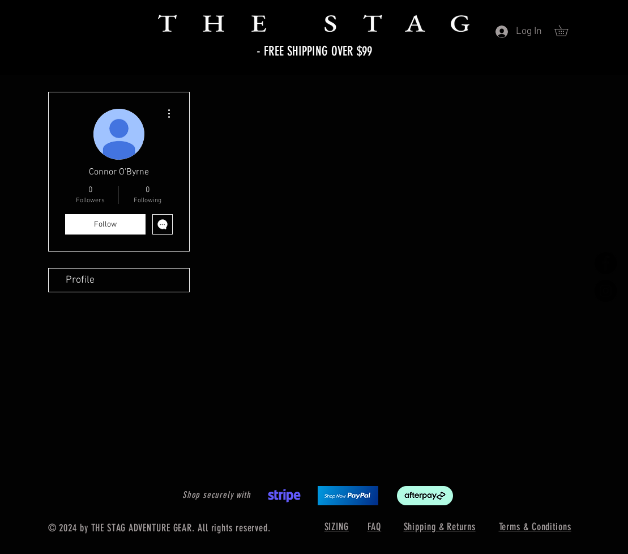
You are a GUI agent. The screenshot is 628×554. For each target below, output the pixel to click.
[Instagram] (606, 291)
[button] (566, 30)
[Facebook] (606, 263)
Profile (80, 280)
